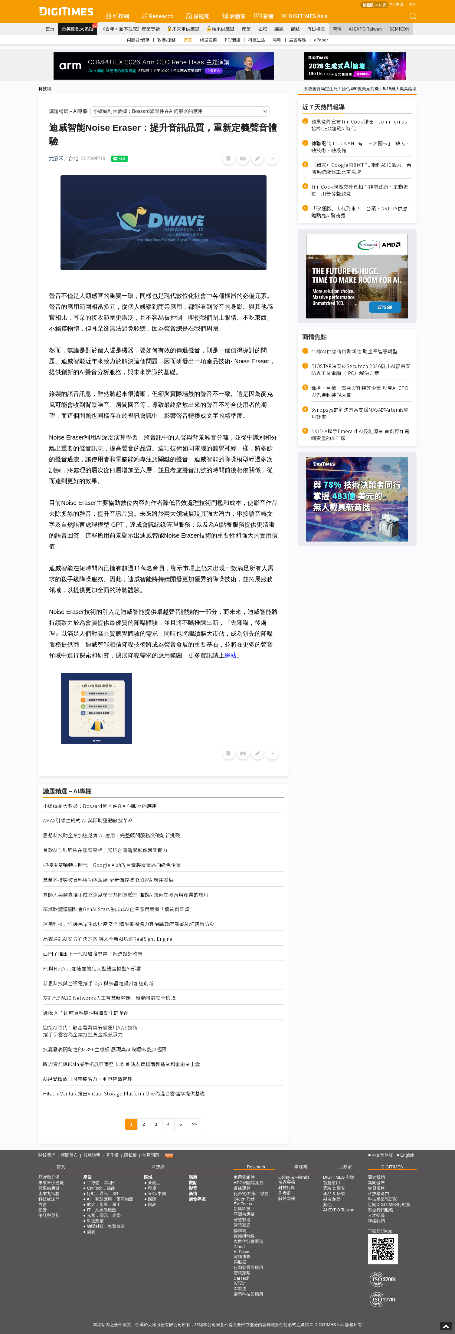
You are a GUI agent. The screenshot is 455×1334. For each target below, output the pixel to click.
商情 (337, 28)
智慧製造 (242, 1219)
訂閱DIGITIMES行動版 (389, 1204)
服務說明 (91, 1155)
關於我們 (46, 1155)
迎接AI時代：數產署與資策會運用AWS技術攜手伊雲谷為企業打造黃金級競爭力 (90, 1031)
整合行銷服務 (380, 1209)
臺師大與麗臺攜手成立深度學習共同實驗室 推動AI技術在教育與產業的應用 (126, 894)
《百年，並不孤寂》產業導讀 (130, 28)
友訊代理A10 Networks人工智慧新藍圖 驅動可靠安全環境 (109, 997)
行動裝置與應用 (248, 1267)
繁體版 (368, 4)
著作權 (112, 1155)
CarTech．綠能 (101, 1188)
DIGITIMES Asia (304, 16)
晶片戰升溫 (49, 1177)
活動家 (234, 16)
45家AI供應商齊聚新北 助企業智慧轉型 (354, 351)
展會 (42, 1204)
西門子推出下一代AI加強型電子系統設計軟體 (92, 953)
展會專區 (297, 40)
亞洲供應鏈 (244, 1214)
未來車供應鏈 (183, 28)
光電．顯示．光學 (104, 1215)
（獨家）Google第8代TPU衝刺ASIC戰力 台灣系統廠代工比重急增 (361, 168)
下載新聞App (380, 1231)
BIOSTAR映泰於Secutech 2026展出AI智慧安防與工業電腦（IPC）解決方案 (361, 370)
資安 (188, 40)
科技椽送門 (49, 1199)
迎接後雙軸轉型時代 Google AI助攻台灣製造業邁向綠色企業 (112, 864)
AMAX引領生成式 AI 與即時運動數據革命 (88, 820)
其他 (327, 1204)
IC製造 (240, 1288)
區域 (262, 28)
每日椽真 (316, 28)
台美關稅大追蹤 (79, 27)
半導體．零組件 (101, 1182)
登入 (412, 4)
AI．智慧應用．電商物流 (110, 1199)
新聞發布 (69, 1155)
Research (157, 16)
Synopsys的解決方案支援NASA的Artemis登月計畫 (360, 413)
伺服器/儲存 (138, 40)
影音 (263, 16)
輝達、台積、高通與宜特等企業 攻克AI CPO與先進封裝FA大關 (360, 391)
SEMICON (399, 28)
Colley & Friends (293, 1177)
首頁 (49, 28)
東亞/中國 (157, 1193)
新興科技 (242, 1208)
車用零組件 (244, 1177)
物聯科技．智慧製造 (106, 1226)
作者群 (284, 1193)
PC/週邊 (232, 40)
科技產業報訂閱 (383, 1199)
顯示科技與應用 (248, 1294)
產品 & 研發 (334, 1193)
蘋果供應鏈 (220, 28)
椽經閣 (198, 16)
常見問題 (150, 1155)
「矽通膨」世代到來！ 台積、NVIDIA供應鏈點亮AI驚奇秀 (359, 212)
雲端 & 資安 (334, 1188)
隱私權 (130, 1155)
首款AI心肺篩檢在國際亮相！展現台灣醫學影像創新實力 (105, 850)
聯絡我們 (376, 1220)
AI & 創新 (332, 1199)
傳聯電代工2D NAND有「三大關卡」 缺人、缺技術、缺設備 (361, 147)
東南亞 (154, 1182)
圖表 (91, 1231)
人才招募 (376, 1215)
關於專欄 (286, 1198)
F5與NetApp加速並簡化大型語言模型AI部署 (92, 968)
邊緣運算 (242, 1188)
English (407, 1155)
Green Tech (244, 1199)
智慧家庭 (242, 1225)
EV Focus (243, 1203)
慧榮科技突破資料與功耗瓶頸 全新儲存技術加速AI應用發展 (108, 879)
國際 (152, 1199)
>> (194, 1124)
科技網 (117, 16)
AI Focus (242, 1251)
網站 (230, 655)
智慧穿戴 (242, 1272)
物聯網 (240, 1230)
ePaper (321, 40)
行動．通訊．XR (102, 1193)
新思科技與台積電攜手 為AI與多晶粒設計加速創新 (98, 983)
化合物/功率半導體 (251, 1193)
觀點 (295, 28)
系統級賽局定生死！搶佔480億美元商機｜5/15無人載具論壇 (360, 88)
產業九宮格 (49, 1193)
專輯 (277, 40)
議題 (278, 28)
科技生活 (256, 40)
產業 (246, 28)
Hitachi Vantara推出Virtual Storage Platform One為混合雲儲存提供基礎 (124, 1093)
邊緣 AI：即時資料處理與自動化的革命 (86, 1012)
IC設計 (240, 1283)
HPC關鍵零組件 (249, 1182)
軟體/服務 (166, 40)
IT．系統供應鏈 (101, 1209)
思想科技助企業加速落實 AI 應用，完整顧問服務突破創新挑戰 (111, 835)
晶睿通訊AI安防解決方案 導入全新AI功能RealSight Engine (107, 938)
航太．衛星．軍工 (104, 1204)
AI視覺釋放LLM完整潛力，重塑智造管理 (87, 1078)
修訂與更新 (49, 1215)
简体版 (380, 4)
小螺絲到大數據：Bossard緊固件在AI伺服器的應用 (100, 805)
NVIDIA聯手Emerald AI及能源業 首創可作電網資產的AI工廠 (360, 435)
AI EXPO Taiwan (365, 28)
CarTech (241, 1278)
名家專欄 (286, 1182)
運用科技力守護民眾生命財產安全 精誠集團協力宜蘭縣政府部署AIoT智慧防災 (128, 924)
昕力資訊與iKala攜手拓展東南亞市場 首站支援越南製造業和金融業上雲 (121, 1064)
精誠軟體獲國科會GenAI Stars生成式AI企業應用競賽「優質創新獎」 (119, 909)
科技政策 (95, 1220)
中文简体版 (382, 1155)
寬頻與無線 (244, 1236)
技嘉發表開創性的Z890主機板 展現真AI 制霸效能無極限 (105, 1049)
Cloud (239, 1246)
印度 (152, 1188)
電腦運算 (242, 1256)
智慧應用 (331, 1182)
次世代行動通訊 (248, 1241)
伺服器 (240, 1262)
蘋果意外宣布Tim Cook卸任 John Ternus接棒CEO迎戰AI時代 (359, 125)
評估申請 (395, 4)
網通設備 (208, 40)
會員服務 (376, 1188)
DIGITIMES (392, 1166)
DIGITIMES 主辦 (338, 1177)
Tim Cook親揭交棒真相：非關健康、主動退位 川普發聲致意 (359, 190)
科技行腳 (286, 1187)
